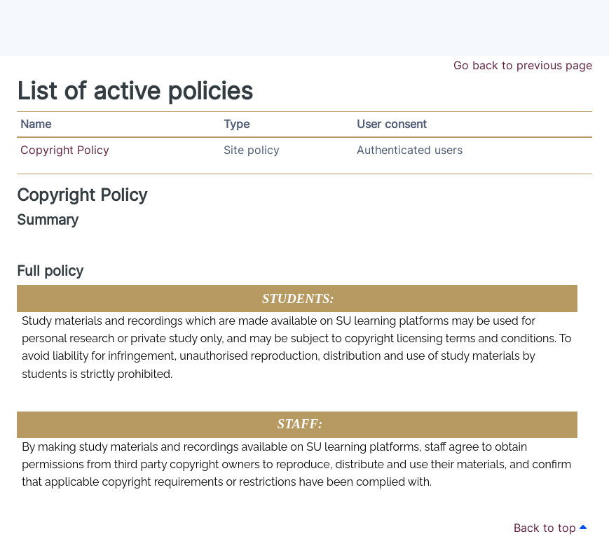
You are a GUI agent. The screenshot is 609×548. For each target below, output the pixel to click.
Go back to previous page (522, 65)
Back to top (550, 528)
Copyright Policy (64, 150)
